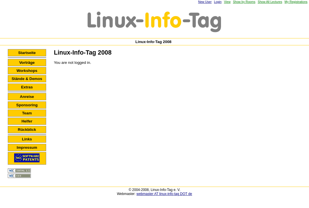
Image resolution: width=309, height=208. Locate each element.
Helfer (26, 121)
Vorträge (27, 62)
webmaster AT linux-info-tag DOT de (164, 194)
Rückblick (27, 129)
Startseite (27, 53)
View (227, 1)
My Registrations (295, 1)
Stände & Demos (27, 79)
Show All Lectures (270, 1)
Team (27, 113)
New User (205, 1)
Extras (27, 87)
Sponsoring (27, 105)
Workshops (26, 70)
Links (27, 139)
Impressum (27, 147)
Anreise (27, 96)
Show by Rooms (244, 1)
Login (218, 1)
